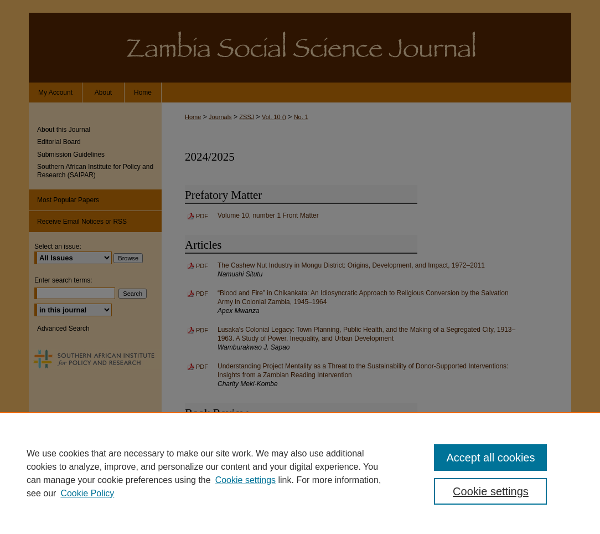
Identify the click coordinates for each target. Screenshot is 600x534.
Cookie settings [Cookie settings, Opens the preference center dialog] (491, 491)
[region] (300, 473)
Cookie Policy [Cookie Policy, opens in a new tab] (87, 493)
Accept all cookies (490, 457)
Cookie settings (245, 480)
